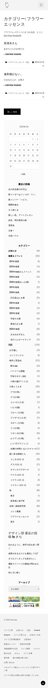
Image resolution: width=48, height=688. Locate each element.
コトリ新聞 (25, 648)
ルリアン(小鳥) (17, 438)
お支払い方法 (35, 634)
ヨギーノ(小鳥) (17, 422)
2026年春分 (13, 204)
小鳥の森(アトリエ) (19, 381)
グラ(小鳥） (15, 391)
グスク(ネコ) (16, 464)
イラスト (36, 648)
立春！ (11, 230)
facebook (37, 630)
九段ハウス (13, 235)
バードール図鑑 (17, 370)
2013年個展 (14, 266)
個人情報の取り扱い (21, 657)
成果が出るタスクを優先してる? (23, 553)
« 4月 (23, 174)
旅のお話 (7, 653)
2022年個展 (14, 307)
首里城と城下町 (17, 500)
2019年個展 (14, 292)
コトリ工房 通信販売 (12, 639)
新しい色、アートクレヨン (20, 214)
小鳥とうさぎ (15, 386)
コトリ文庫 (27, 653)
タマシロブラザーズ (19, 469)
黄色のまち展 (16, 323)
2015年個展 (14, 276)
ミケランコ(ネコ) (18, 484)
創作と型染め (15, 360)
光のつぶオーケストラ (20, 339)
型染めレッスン (10, 644)
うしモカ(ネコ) (17, 459)
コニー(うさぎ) (17, 402)
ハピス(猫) (15, 407)
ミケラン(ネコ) (17, 479)
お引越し (13, 350)
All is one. (14, 365)
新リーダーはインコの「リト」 (22, 194)
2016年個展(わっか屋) (19, 281)
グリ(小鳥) (15, 397)
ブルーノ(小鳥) (17, 412)
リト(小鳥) (15, 427)
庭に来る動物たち (17, 453)
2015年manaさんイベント (20, 271)
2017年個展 (14, 287)
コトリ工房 (8, 630)
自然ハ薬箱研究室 (17, 505)
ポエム (17, 653)
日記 (27, 62)
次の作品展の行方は (17, 189)
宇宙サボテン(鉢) (18, 376)
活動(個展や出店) (10, 648)
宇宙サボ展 (15, 318)
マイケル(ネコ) (17, 474)
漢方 (12, 521)
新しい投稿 (12, 111)
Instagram (7, 634)
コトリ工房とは (20, 634)
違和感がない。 (13, 74)
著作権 (6, 657)
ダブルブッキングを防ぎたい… (22, 558)
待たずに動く (14, 572)
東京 (12, 495)
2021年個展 (14, 302)
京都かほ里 (19, 675)
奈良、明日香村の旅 (17, 220)
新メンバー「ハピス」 (18, 199)
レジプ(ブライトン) (19, 443)
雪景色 (11, 225)
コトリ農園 (15, 511)
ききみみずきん (17, 334)
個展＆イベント (15, 255)
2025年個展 (14, 328)
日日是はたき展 (17, 297)
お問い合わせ (9, 662)
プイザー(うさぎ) (18, 417)
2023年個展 (14, 313)
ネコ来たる (13, 209)
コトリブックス (16, 355)
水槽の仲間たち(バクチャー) (23, 448)
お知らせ (12, 250)
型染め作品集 (25, 644)
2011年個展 (14, 261)
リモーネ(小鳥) (17, 433)
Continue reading (13, 54)
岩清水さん (11, 43)
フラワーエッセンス (16, 62)
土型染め (27, 639)
